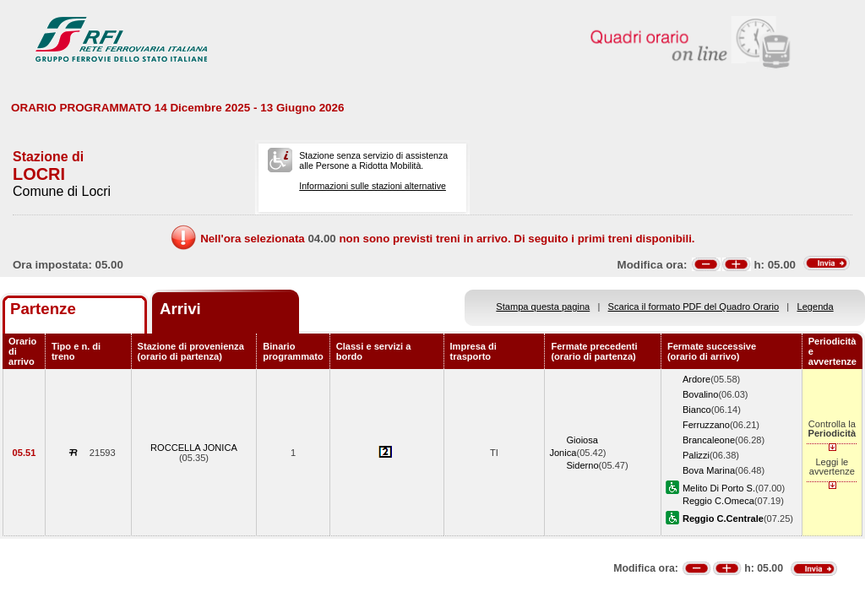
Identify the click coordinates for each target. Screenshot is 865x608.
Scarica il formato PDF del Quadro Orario (694, 306)
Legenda (815, 306)
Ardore (696, 379)
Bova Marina (709, 470)
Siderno (582, 465)
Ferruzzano (706, 425)
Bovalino (701, 394)
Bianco (697, 409)
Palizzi (696, 455)
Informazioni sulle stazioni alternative (372, 186)
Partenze (43, 309)
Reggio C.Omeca (718, 501)
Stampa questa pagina (543, 306)
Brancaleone (709, 440)
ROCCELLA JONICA (193, 447)
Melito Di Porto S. (719, 488)
